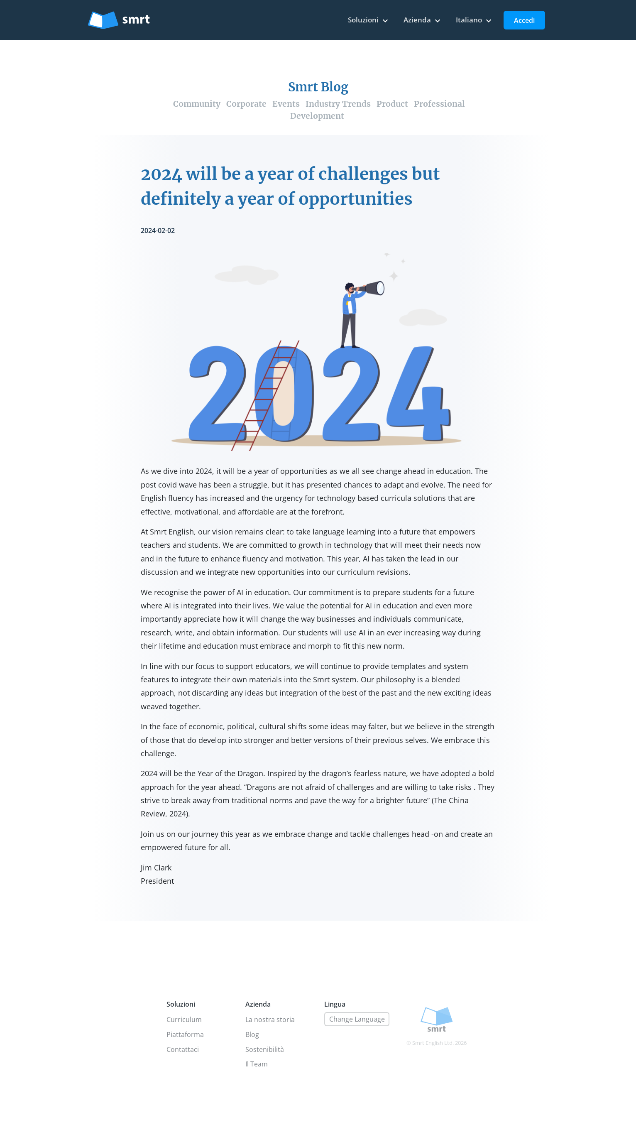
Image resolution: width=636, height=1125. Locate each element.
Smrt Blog (318, 87)
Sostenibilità (264, 1049)
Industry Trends (338, 104)
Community (196, 104)
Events (286, 104)
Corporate (246, 104)
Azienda (423, 20)
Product (392, 104)
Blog (252, 1034)
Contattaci (182, 1049)
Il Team (256, 1064)
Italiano (475, 20)
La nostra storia (270, 1019)
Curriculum (184, 1019)
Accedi (524, 20)
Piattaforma (185, 1034)
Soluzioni (369, 20)
